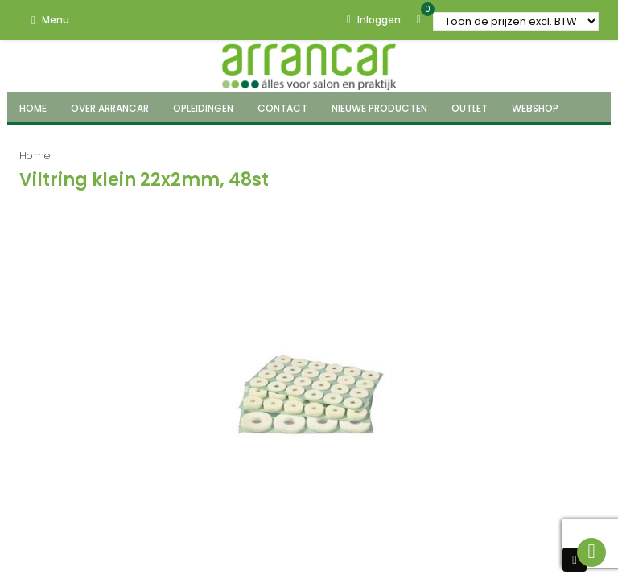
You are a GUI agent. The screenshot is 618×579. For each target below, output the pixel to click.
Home (35, 155)
